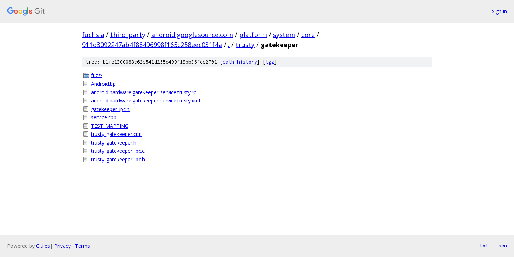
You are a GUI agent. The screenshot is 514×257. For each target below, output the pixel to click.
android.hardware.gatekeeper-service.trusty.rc (143, 92)
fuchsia (93, 34)
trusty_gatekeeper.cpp (116, 134)
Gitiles (43, 245)
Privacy (62, 245)
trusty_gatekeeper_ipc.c (118, 150)
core (308, 34)
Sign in (499, 11)
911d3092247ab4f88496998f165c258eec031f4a (152, 44)
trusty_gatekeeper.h (113, 142)
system (284, 34)
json (501, 245)
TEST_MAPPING (109, 125)
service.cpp (103, 117)
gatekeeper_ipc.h (110, 109)
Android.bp (103, 83)
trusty (245, 44)
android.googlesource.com (192, 34)
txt (484, 245)
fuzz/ (96, 75)
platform (253, 34)
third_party (127, 34)
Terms (82, 245)
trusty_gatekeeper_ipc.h (118, 159)
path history (240, 62)
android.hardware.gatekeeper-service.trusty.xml (145, 100)
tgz (270, 62)
